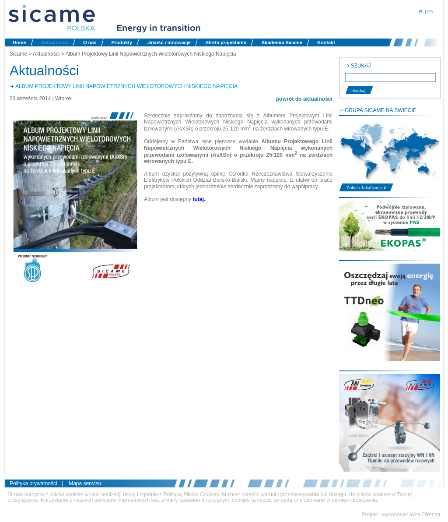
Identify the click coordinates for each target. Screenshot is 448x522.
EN (430, 11)
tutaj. (198, 199)
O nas (90, 42)
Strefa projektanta (226, 42)
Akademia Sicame (281, 42)
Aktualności (54, 42)
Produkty (122, 42)
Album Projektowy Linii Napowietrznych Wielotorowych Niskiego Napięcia (150, 54)
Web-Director (425, 514)
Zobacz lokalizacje (366, 187)
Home (19, 42)
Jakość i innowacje (169, 42)
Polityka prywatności (33, 483)
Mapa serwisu (85, 483)
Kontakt (326, 42)
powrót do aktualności (304, 99)
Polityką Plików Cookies (191, 494)
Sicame (18, 54)
